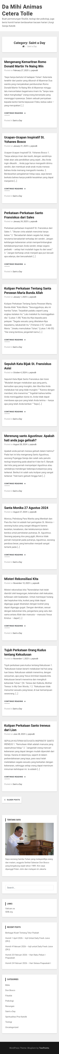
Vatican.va (10, 908)
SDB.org (9, 912)
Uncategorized (11, 1027)
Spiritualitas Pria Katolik (16, 1017)
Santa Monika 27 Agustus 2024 (26, 508)
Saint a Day (17, 120)
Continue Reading (15, 113)
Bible (7, 985)
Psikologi (9, 1001)
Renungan (9, 1006)
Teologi (8, 1022)
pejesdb (34, 70)
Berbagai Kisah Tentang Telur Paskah (22, 933)
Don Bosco (10, 990)
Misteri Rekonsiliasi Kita (21, 579)
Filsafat (8, 995)
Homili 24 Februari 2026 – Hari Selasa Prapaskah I (28, 963)
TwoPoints (44, 1048)
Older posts (13, 800)
